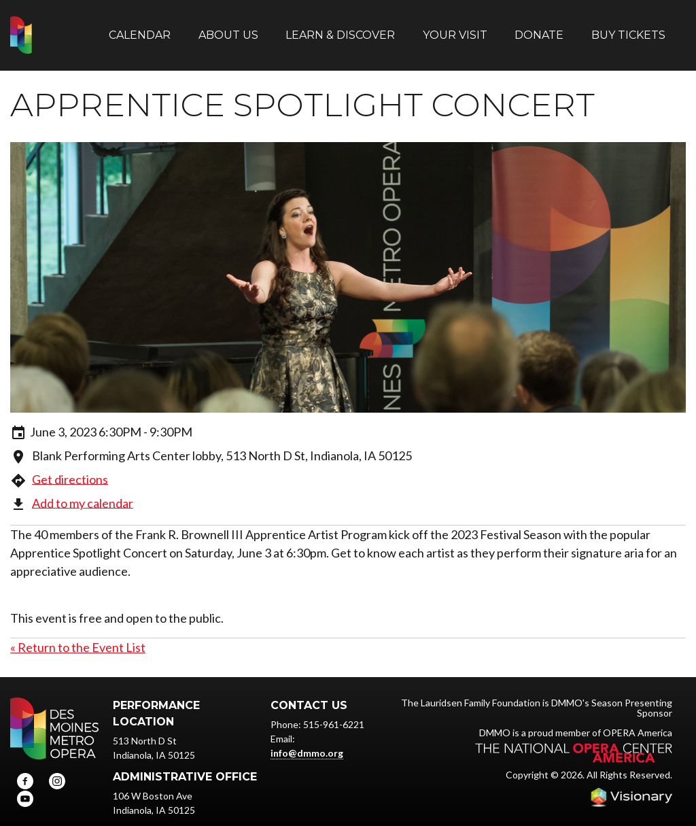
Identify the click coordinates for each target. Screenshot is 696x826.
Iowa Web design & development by (631, 785)
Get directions (70, 467)
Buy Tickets (628, 28)
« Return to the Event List (77, 634)
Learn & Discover (340, 28)
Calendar (140, 28)
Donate (539, 28)
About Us (228, 28)
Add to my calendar (82, 490)
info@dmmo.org (307, 740)
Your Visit (455, 28)
